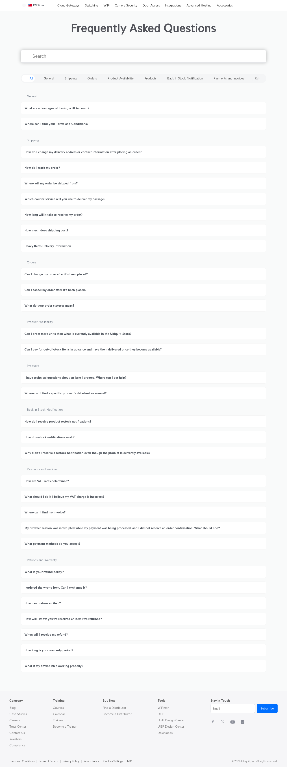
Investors (15, 739)
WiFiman (163, 707)
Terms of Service (48, 761)
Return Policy (91, 761)
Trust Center (17, 726)
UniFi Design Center (171, 720)
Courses (58, 707)
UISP (161, 714)
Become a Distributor (117, 714)
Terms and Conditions (22, 761)
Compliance (17, 745)
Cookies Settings (113, 761)
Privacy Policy (71, 761)
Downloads (165, 733)
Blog (12, 707)
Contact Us (17, 733)
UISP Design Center (171, 726)
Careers (14, 720)
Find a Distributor (114, 707)
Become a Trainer (64, 726)
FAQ (129, 761)
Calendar (59, 714)
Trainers (58, 720)
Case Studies (18, 714)
